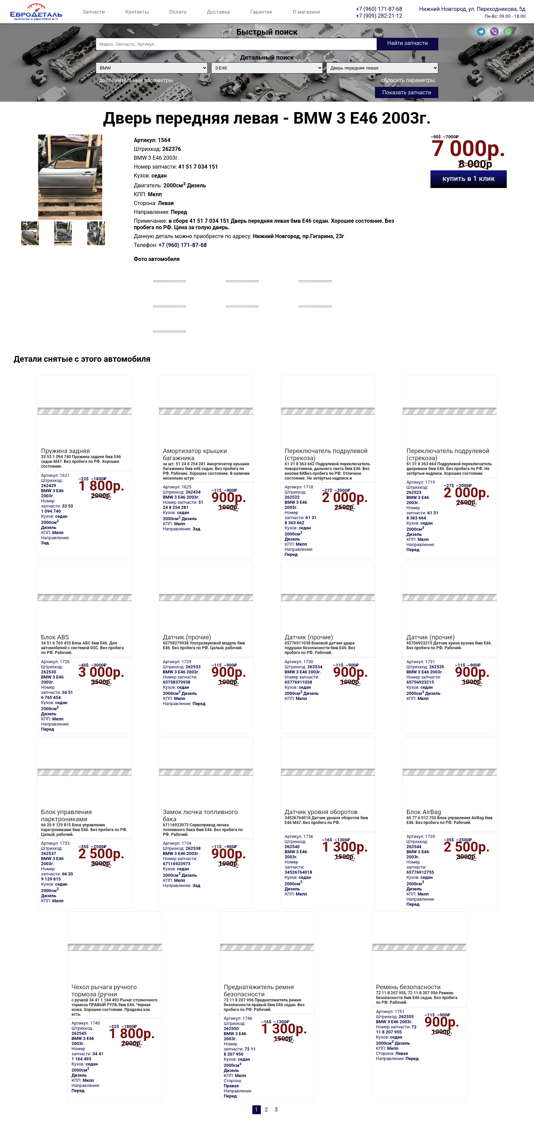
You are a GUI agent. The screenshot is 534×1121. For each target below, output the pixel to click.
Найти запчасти (407, 43)
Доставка (218, 12)
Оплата (178, 12)
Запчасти (93, 12)
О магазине (306, 12)
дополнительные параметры (136, 80)
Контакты (137, 12)
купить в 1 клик (468, 178)
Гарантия (261, 12)
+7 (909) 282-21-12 (379, 16)
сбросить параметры (408, 80)
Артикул (144, 140)
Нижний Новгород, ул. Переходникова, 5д (472, 9)
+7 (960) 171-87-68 (379, 9)
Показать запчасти (406, 92)
